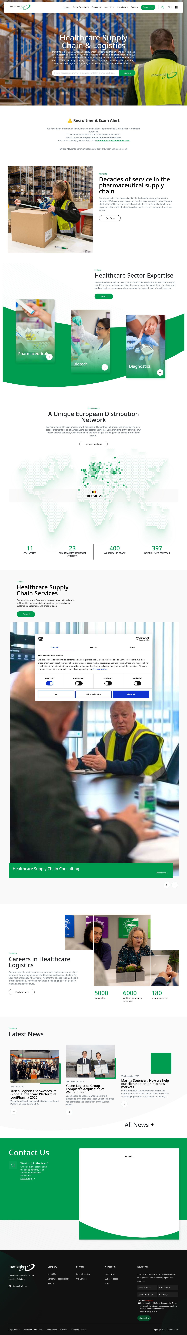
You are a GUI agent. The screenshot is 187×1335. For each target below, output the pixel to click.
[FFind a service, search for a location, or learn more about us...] (85, 73)
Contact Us (148, 7)
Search (127, 73)
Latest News (110, 1274)
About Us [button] (108, 7)
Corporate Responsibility (58, 1279)
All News (137, 1125)
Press (107, 1284)
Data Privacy (51, 1330)
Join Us (51, 1284)
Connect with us (20, 1286)
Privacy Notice (100, 669)
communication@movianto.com (112, 140)
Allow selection (93, 694)
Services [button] (95, 7)
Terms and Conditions (32, 1330)
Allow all (131, 694)
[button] (163, 7)
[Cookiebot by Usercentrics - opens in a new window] (137, 639)
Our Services (81, 1279)
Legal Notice (14, 1330)
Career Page (26, 1178)
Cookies (64, 1330)
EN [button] (169, 7)
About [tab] (132, 647)
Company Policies (79, 1330)
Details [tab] (93, 647)
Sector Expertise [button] (80, 7)
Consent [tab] (55, 647)
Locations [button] (122, 7)
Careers (134, 7)
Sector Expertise (83, 1274)
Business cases (111, 1279)
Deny (56, 694)
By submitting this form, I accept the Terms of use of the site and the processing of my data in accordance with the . (158, 1307)
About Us (52, 1274)
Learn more (161, 872)
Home (66, 7)
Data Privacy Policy (148, 1312)
